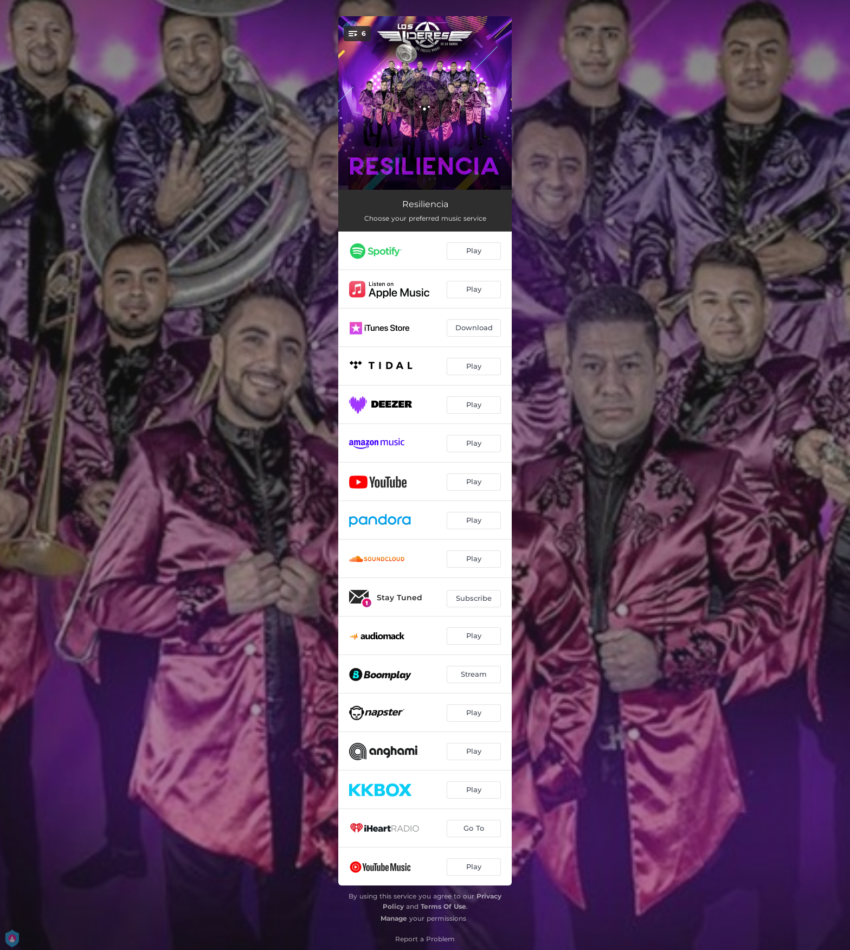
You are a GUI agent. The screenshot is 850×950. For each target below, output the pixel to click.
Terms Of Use (443, 906)
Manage (394, 918)
